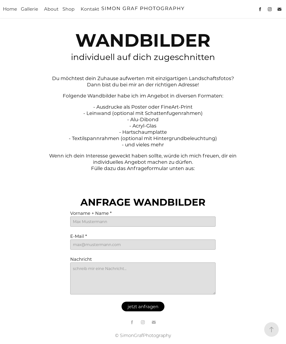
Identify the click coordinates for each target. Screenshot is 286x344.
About (51, 9)
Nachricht (81, 259)
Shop (68, 9)
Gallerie (29, 9)
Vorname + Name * (91, 213)
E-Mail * (78, 236)
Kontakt (90, 9)
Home (10, 9)
